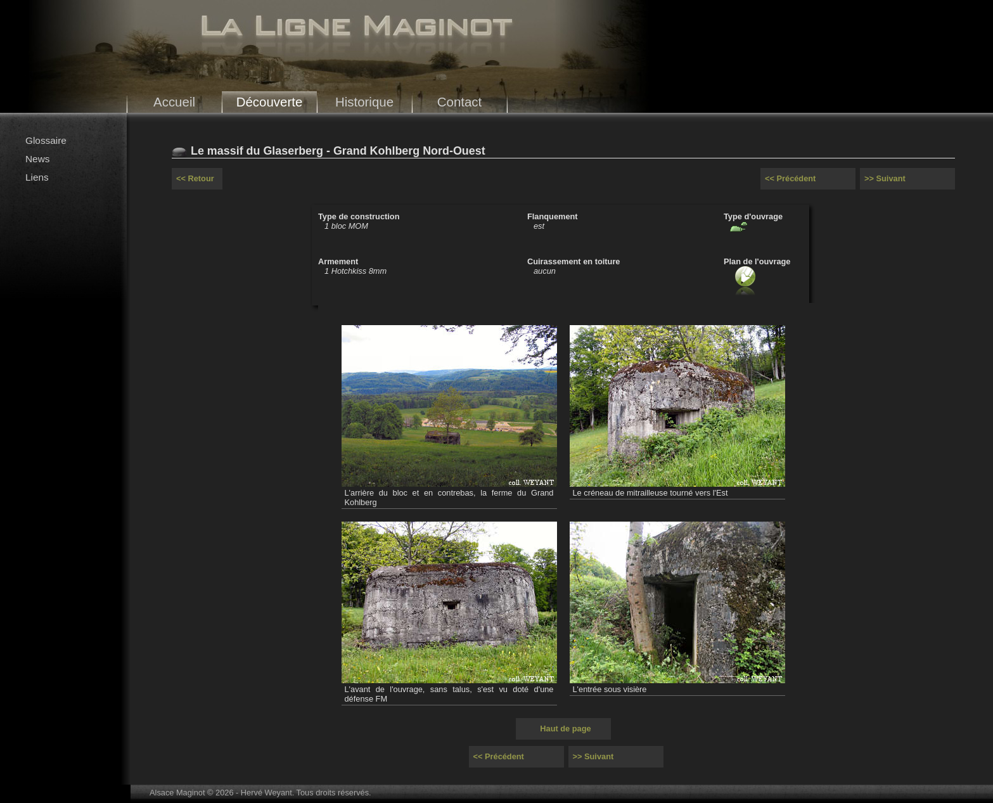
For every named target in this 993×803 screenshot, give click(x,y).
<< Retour (195, 178)
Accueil (174, 101)
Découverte (269, 101)
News (37, 158)
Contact (459, 101)
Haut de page (565, 728)
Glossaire (46, 140)
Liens (37, 177)
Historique (364, 101)
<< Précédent (790, 178)
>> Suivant (885, 178)
